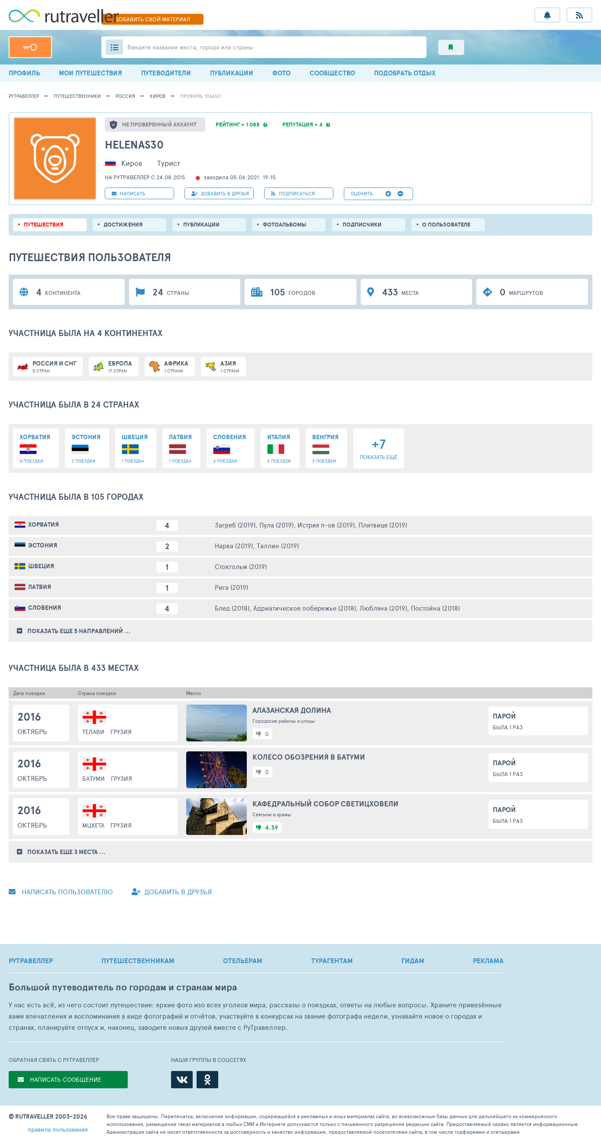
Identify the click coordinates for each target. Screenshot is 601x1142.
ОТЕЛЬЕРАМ (242, 960)
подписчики (362, 224)
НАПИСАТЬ (128, 193)
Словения (44, 607)
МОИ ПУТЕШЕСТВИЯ (90, 73)
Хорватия (43, 524)
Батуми (93, 778)
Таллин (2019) (278, 545)
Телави (93, 732)
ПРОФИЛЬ (24, 73)
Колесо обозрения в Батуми (308, 756)
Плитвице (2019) (383, 524)
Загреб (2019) (235, 524)
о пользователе (446, 224)
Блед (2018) (232, 607)
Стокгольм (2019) (241, 566)
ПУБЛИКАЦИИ (231, 73)
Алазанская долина (291, 710)
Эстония (42, 545)
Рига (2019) (231, 587)
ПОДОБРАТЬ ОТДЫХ (405, 73)
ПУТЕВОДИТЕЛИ (166, 73)
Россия (125, 96)
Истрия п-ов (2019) (326, 524)
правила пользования (58, 1129)
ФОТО (281, 73)
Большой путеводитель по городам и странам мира (123, 987)
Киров (157, 96)
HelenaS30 (134, 144)
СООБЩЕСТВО (332, 73)
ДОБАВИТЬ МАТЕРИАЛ (152, 19)
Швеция (41, 566)
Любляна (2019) (383, 607)
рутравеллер (24, 96)
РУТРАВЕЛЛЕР (31, 960)
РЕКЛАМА (488, 960)
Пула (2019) (276, 524)
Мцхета (93, 825)
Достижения (122, 224)
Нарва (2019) (234, 545)
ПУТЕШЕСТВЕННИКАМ (137, 960)
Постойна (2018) (435, 607)
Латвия (39, 586)
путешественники (77, 96)
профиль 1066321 (200, 96)
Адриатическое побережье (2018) (304, 607)
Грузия (121, 732)
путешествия (43, 224)
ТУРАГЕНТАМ (332, 960)
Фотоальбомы (285, 224)
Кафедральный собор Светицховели (325, 803)
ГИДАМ (412, 960)
